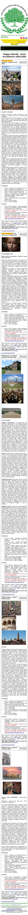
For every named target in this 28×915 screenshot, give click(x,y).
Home (5, 904)
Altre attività (9, 904)
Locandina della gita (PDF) (8, 230)
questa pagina (16, 223)
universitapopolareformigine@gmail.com (14, 218)
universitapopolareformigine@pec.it (8, 910)
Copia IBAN (15, 228)
